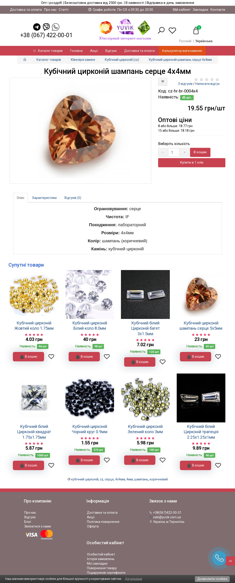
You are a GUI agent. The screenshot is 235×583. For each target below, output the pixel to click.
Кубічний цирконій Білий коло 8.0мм (89, 326)
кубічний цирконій (84, 479)
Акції (94, 51)
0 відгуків (185, 84)
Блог (27, 522)
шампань (141, 479)
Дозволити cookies (212, 579)
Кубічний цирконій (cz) (122, 59)
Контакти (217, 10)
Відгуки (111, 51)
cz (101, 479)
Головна (76, 51)
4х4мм (120, 479)
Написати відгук (207, 84)
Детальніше (133, 578)
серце (109, 479)
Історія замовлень (101, 559)
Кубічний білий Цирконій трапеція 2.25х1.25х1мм (201, 432)
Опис (20, 198)
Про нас (50, 10)
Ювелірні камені (83, 59)
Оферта (93, 526)
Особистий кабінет (101, 554)
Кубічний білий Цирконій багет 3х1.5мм (145, 328)
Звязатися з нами (37, 526)
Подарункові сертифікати (106, 573)
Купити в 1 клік (192, 162)
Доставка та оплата (26, 10)
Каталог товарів (48, 51)
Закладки (200, 10)
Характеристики (44, 198)
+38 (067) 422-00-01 (46, 35)
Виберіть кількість (174, 144)
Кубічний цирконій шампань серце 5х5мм (200, 326)
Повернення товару (102, 568)
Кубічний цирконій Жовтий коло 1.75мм (34, 326)
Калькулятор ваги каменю (182, 51)
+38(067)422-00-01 (165, 512)
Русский (185, 41)
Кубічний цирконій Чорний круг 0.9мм (89, 429)
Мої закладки (97, 563)
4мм (129, 479)
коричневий (159, 479)
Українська (204, 41)
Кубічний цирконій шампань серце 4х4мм (180, 59)
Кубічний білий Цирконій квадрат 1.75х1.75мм (34, 432)
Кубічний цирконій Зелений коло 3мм (145, 429)
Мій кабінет (182, 10)
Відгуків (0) (72, 198)
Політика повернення (103, 522)
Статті (63, 10)
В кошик (200, 152)
